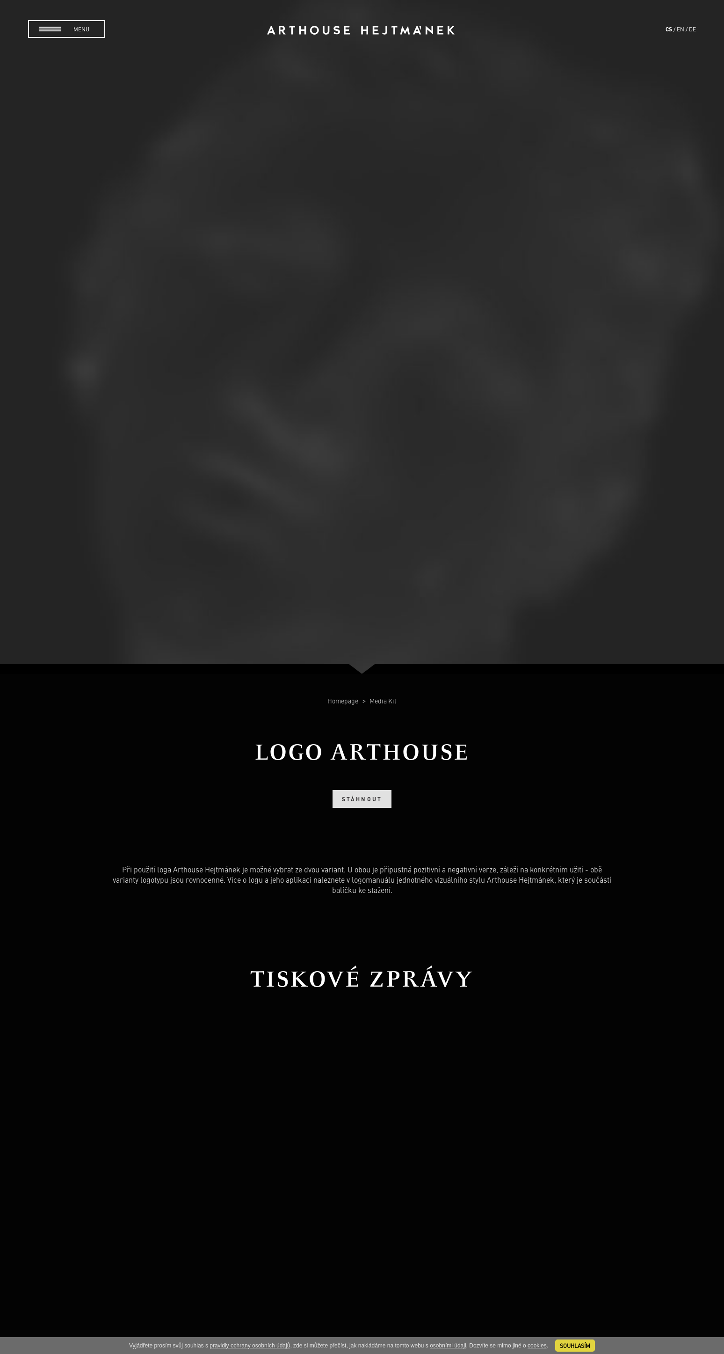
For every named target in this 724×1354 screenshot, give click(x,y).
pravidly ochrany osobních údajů (250, 1345)
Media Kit (383, 700)
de (692, 29)
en (680, 29)
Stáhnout (362, 799)
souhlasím (575, 1345)
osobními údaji (448, 1345)
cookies (537, 1345)
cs (669, 29)
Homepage (343, 700)
